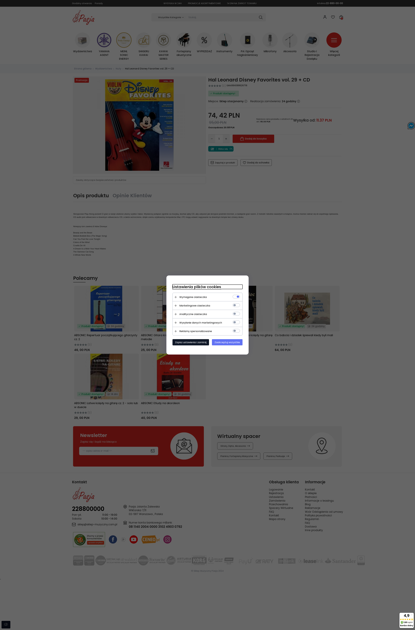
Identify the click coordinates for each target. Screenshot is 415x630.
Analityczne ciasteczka (193, 314)
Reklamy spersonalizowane (195, 331)
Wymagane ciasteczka (193, 297)
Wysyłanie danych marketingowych (200, 322)
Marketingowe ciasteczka (194, 305)
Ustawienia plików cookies (196, 287)
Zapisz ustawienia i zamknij (190, 342)
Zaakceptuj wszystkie (227, 342)
